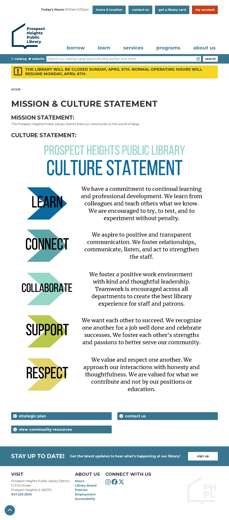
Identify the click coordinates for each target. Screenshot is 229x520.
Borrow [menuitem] (76, 48)
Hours (79, 481)
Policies (81, 490)
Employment (85, 494)
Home (16, 89)
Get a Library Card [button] (172, 10)
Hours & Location (109, 10)
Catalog (21, 59)
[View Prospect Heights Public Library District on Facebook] (115, 483)
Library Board (86, 485)
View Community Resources (42, 429)
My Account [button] (204, 10)
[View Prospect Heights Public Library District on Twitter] (121, 483)
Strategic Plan (29, 416)
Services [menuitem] (133, 48)
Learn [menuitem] (104, 48)
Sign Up (203, 456)
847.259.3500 (21, 494)
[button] (65, 10)
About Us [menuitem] (204, 48)
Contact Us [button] (140, 10)
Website (38, 59)
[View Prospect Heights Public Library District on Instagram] (108, 483)
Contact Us (132, 416)
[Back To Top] (10, 510)
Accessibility (85, 499)
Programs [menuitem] (168, 48)
